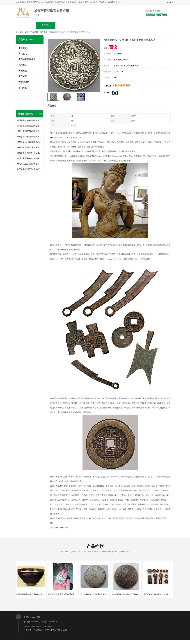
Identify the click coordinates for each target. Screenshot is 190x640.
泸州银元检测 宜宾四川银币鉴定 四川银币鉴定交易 (101, 594)
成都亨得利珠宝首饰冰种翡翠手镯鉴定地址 (29, 137)
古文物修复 (24, 82)
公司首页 (26, 25)
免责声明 (47, 630)
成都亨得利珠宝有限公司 (33, 626)
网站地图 (64, 630)
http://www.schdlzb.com (59, 528)
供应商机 (45, 25)
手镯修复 (23, 88)
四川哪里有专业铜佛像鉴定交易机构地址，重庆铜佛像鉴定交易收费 (29, 120)
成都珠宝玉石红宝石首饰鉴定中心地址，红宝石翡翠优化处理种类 (29, 148)
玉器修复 (23, 76)
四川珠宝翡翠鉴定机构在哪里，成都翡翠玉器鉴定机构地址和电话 (29, 158)
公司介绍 (85, 25)
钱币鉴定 (43, 32)
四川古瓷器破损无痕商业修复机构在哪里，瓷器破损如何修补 (29, 126)
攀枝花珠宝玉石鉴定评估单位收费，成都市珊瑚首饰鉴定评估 (29, 164)
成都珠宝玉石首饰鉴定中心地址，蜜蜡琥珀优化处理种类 (29, 142)
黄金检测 (23, 71)
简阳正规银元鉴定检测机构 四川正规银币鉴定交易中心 (165, 594)
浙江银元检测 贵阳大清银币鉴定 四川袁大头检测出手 (70, 594)
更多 (40, 114)
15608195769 (121, 85)
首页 (27, 32)
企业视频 (65, 25)
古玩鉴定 (23, 53)
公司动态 (105, 25)
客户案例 (125, 25)
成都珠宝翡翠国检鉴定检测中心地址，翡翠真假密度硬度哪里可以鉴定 (29, 131)
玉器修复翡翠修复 (27, 59)
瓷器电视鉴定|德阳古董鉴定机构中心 (31, 594)
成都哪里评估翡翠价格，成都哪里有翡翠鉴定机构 (29, 153)
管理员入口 (55, 630)
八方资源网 (38, 630)
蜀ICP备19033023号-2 (49, 622)
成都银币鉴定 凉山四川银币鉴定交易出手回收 (130, 594)
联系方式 (145, 25)
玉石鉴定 (23, 48)
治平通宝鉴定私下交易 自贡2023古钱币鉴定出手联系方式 (29, 169)
